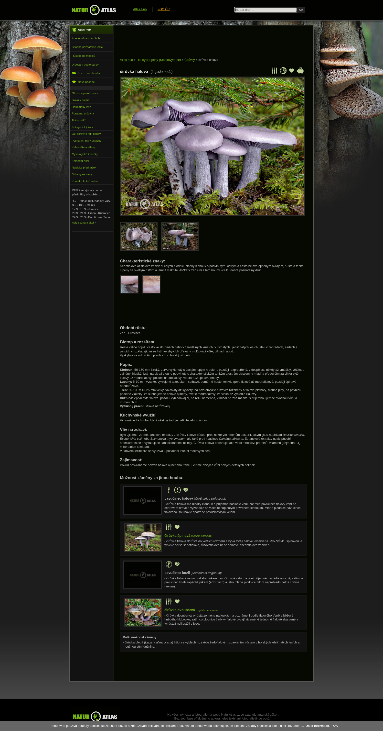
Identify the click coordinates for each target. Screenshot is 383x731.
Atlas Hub (140, 9)
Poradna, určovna (83, 113)
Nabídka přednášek (84, 167)
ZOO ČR (164, 9)
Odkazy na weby (82, 174)
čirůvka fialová (208, 60)
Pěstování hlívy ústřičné (87, 140)
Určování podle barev (85, 64)
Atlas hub (126, 60)
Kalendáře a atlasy (83, 147)
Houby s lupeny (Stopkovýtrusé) (159, 60)
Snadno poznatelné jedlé (87, 46)
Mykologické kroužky (85, 154)
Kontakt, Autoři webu (85, 181)
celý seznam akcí (83, 222)
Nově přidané (83, 81)
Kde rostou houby (86, 73)
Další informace (317, 726)
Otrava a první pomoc (85, 93)
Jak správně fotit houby (86, 133)
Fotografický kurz (82, 127)
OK (335, 726)
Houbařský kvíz (81, 106)
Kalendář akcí (80, 160)
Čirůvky (189, 60)
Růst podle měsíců (83, 55)
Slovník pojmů (80, 100)
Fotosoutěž (79, 120)
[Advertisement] (209, 42)
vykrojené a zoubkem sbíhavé (178, 381)
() (187, 535)
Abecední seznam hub (86, 38)
